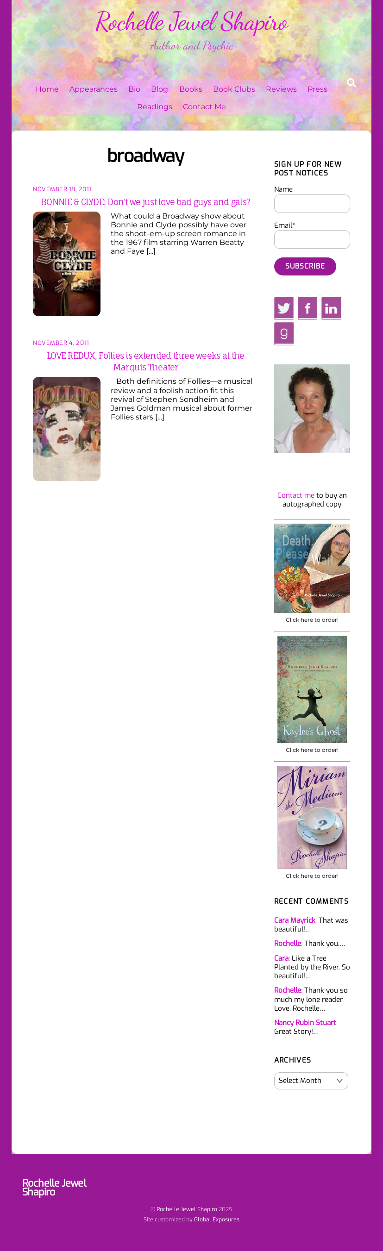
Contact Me (204, 106)
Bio (134, 89)
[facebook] (307, 308)
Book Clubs (234, 89)
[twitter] (284, 308)
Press (317, 89)
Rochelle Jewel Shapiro (187, 1209)
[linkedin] (331, 308)
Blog (159, 89)
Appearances (93, 89)
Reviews (281, 89)
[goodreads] (284, 333)
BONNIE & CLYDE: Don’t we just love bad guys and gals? (145, 202)
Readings (154, 106)
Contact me (295, 495)
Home (47, 89)
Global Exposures (216, 1219)
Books (190, 89)
